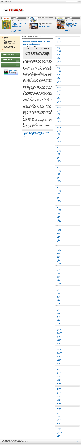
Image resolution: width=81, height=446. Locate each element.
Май (58, 57)
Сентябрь (38, 36)
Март (58, 40)
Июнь (58, 55)
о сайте (77, 441)
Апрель (59, 38)
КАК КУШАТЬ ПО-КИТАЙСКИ (16, 27)
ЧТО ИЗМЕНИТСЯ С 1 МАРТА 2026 (71, 26)
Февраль (59, 41)
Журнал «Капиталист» (8, 54)
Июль (58, 54)
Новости (30, 36)
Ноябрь (59, 48)
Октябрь (59, 50)
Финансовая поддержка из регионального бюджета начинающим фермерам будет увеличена (36, 133)
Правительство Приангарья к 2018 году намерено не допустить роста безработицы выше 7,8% (36, 135)
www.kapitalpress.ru (6, 1)
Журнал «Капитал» (7, 59)
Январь (59, 42)
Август (58, 53)
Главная (24, 36)
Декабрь (59, 47)
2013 (34, 36)
